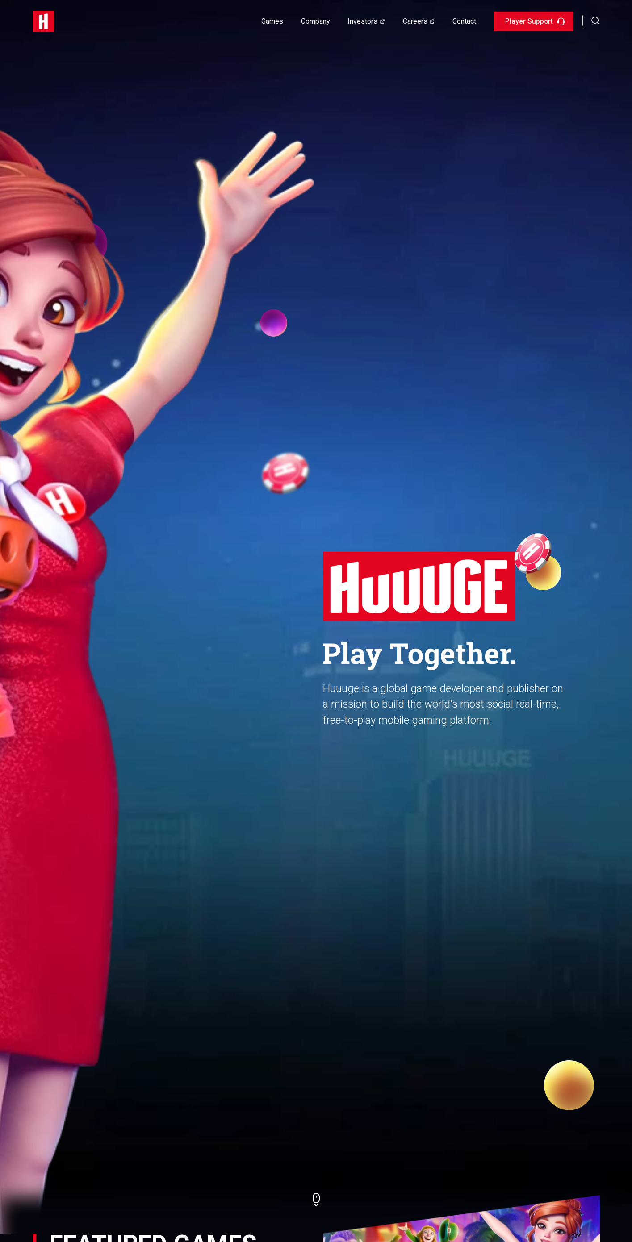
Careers (415, 21)
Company (315, 21)
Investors (362, 21)
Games (272, 21)
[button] (595, 20)
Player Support (535, 21)
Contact (464, 21)
